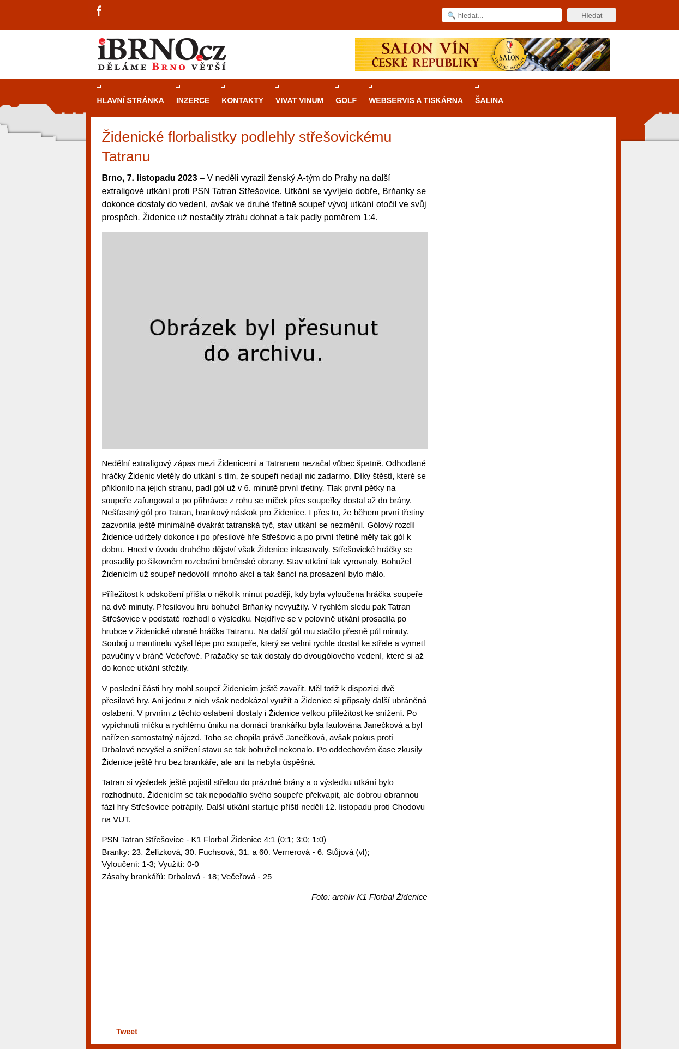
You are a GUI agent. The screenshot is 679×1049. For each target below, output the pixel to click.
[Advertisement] (263, 982)
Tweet (126, 1031)
